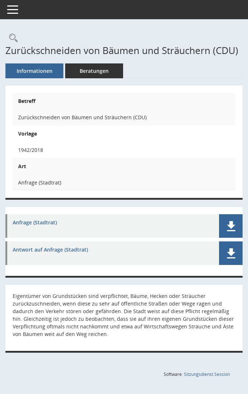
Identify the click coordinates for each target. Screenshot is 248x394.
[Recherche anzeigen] (11, 38)
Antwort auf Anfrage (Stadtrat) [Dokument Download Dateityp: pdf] (50, 250)
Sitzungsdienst (207, 374)
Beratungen (94, 70)
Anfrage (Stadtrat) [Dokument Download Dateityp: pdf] (35, 223)
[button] (231, 226)
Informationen (34, 70)
